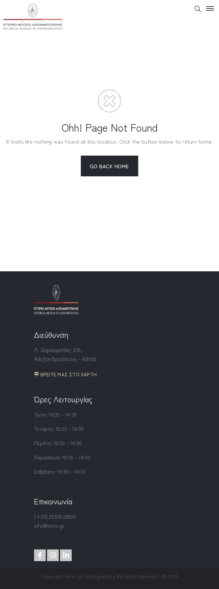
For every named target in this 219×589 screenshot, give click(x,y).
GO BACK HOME (109, 166)
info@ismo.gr (49, 525)
